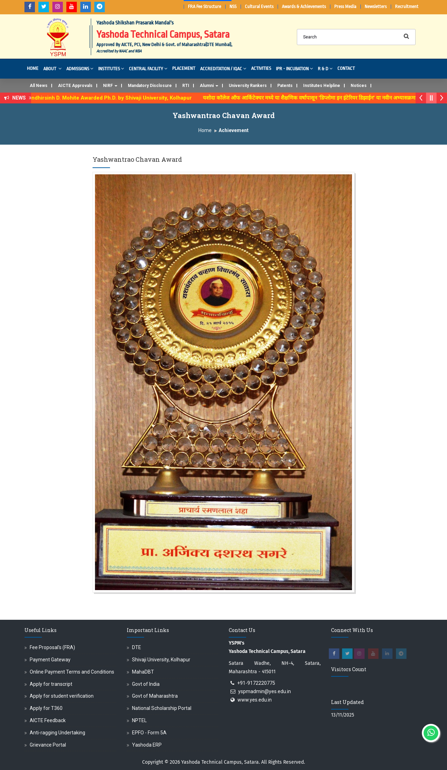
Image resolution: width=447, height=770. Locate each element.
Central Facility (148, 68)
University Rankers (248, 85)
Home (32, 68)
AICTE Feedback (48, 720)
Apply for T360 (46, 708)
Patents (285, 85)
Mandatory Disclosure (150, 85)
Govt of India (146, 684)
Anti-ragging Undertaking (57, 732)
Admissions (79, 68)
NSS (232, 6)
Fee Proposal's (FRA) (52, 647)
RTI (185, 85)
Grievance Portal (48, 745)
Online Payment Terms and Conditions (72, 672)
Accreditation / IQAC (223, 68)
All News (38, 85)
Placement (183, 68)
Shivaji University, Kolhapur (161, 659)
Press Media (345, 6)
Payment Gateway (50, 659)
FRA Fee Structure (204, 6)
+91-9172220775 (256, 683)
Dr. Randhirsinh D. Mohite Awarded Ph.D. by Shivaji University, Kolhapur (109, 98)
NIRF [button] (110, 85)
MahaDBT (143, 672)
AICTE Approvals (75, 85)
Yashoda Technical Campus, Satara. (220, 762)
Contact (346, 68)
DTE (136, 647)
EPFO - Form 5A (149, 732)
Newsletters (376, 6)
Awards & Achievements (304, 6)
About (52, 68)
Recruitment (406, 6)
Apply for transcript (51, 684)
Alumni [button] (209, 85)
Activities (261, 68)
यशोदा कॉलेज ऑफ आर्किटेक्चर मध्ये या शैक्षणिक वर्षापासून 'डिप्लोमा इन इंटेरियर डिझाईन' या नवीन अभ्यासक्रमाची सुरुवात (325, 98)
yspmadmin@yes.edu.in (264, 691)
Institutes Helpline (321, 85)
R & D (325, 68)
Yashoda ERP (147, 745)
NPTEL (139, 720)
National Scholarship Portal (161, 708)
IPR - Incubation (294, 68)
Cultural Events (259, 6)
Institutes (111, 68)
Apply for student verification (62, 696)
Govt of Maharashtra (155, 696)
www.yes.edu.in (254, 700)
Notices (359, 85)
